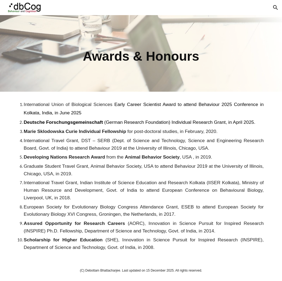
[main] (141, 53)
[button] (275, 7)
